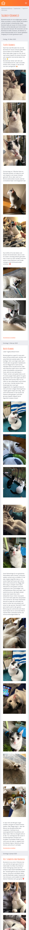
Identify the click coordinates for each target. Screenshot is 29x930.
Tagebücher (16, 8)
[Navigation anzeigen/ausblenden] (26, 3)
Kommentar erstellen (9, 337)
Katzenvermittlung (6, 8)
